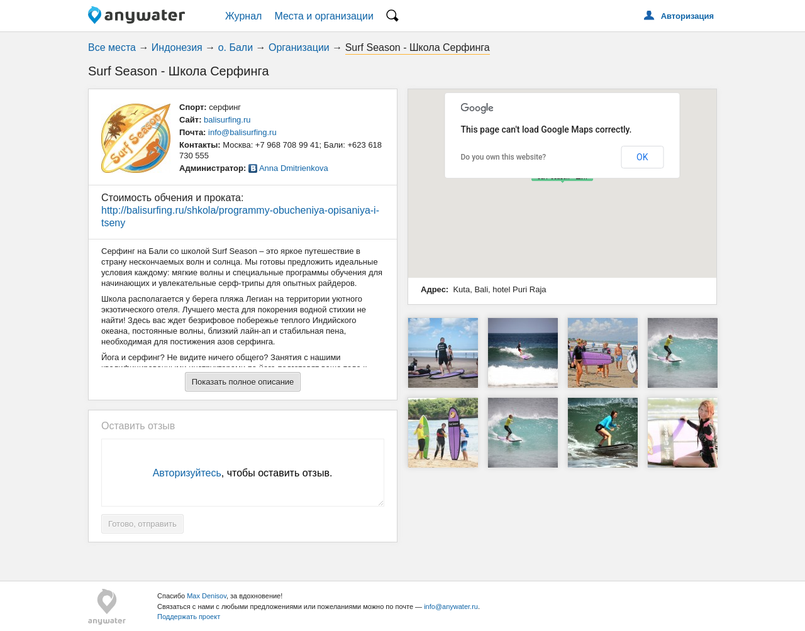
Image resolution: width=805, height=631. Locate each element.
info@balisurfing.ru (242, 132)
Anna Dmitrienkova (293, 168)
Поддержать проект (188, 616)
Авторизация (687, 16)
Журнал (243, 16)
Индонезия (177, 47)
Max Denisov (206, 596)
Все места (112, 47)
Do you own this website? (504, 157)
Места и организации (324, 16)
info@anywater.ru (451, 606)
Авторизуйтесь (187, 473)
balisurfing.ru (227, 119)
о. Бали (235, 47)
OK (642, 157)
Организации (299, 47)
